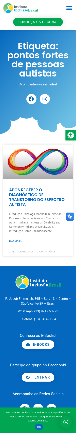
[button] (69, 8)
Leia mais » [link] (15, 240)
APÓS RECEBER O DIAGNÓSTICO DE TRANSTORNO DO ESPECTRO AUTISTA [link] (37, 197)
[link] (70, 135)
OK (39, 427)
